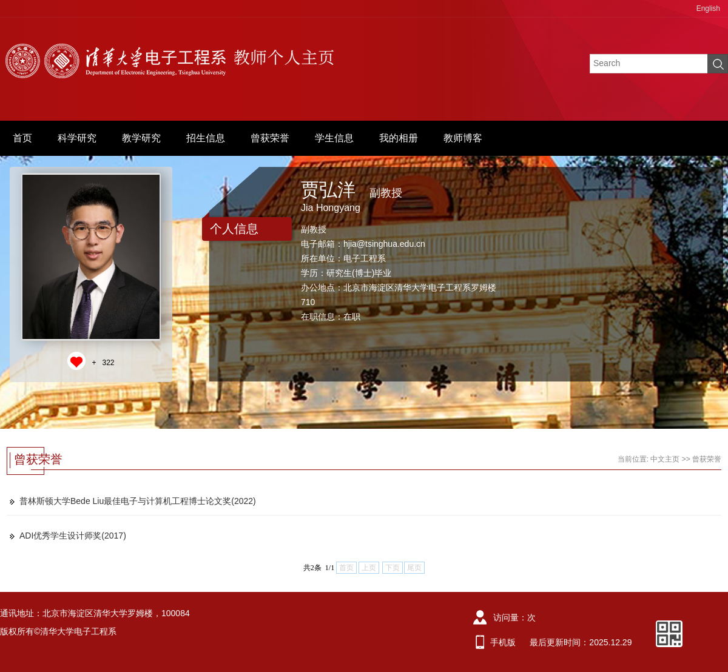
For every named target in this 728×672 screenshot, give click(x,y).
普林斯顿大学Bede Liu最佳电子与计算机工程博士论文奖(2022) (137, 501)
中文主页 (664, 459)
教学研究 (141, 138)
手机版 (503, 642)
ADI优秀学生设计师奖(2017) (72, 535)
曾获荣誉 (270, 138)
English (708, 8)
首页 (22, 138)
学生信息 (334, 138)
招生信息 (205, 138)
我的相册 (398, 138)
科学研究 (77, 138)
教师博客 (462, 138)
